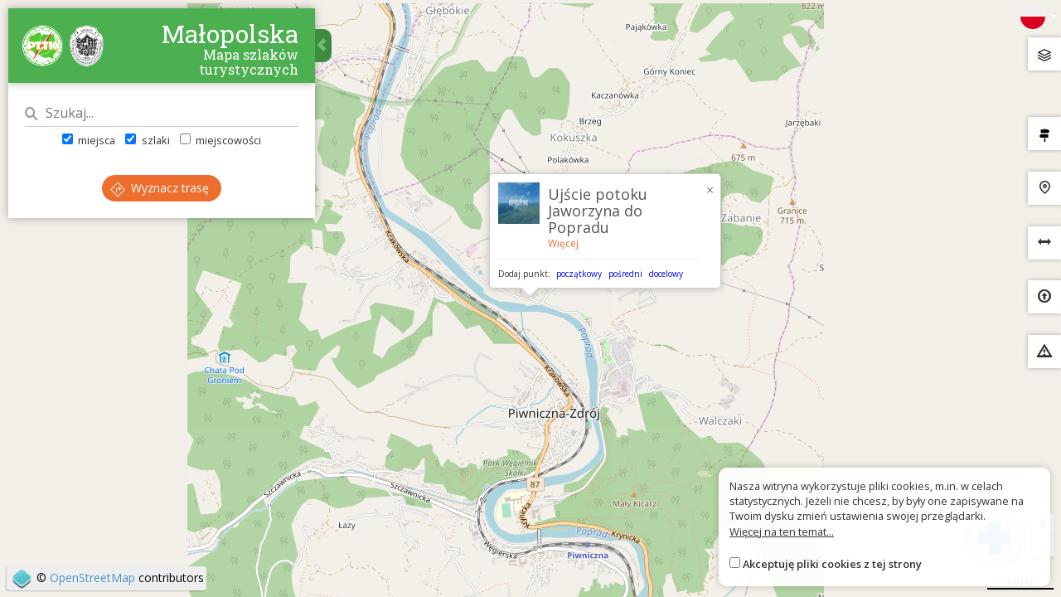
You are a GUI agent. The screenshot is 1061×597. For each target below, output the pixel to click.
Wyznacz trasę (159, 188)
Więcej (563, 243)
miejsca (88, 140)
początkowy (579, 273)
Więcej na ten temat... (781, 531)
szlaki (147, 140)
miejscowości (220, 140)
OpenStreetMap (92, 577)
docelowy (666, 273)
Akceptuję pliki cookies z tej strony (832, 563)
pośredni (625, 273)
